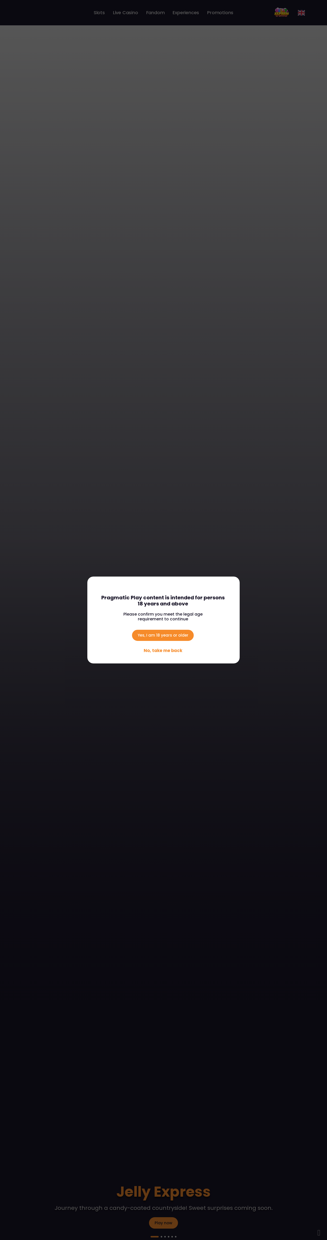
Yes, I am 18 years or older (163, 634)
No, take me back (163, 651)
